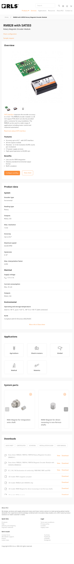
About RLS (60, 11)
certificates (21, 445)
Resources (51, 11)
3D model (32, 445)
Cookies (43, 526)
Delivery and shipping (9, 526)
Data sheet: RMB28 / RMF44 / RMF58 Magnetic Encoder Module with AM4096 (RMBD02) (31, 464)
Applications (42, 11)
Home (6, 17)
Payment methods (7, 527)
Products (25, 11)
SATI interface (9, 115)
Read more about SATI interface (15, 131)
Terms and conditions (47, 522)
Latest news (5, 540)
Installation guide (46, 445)
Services (34, 11)
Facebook (47, 537)
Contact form (6, 535)
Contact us (68, 11)
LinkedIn (47, 538)
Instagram (47, 540)
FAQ (3, 524)
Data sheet (9, 445)
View (58, 456)
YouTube (47, 535)
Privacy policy (45, 524)
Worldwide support (8, 537)
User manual (61, 445)
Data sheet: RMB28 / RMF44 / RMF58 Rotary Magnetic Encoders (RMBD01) (29, 456)
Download (65, 456)
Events (4, 538)
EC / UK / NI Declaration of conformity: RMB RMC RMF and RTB (29, 471)
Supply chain (45, 527)
